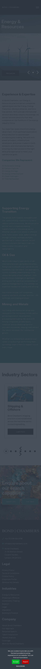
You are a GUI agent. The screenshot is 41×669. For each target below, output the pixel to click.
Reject (25, 662)
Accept (16, 662)
